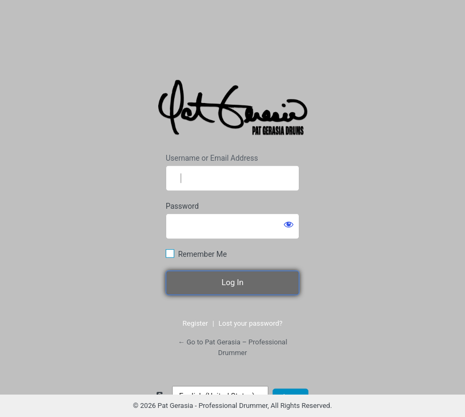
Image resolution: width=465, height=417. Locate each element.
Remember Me (202, 254)
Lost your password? (251, 323)
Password (182, 206)
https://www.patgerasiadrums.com (234, 110)
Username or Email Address (212, 158)
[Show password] (288, 224)
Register (195, 323)
